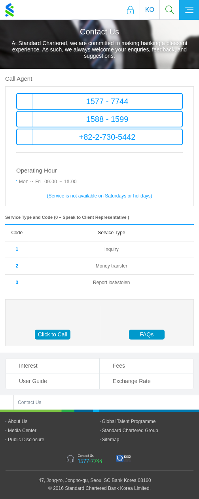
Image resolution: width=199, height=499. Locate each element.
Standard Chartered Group (130, 430)
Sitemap (110, 439)
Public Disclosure (26, 439)
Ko (149, 9)
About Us (17, 421)
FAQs (147, 334)
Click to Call (52, 334)
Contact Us (29, 402)
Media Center (22, 430)
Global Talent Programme (129, 421)
